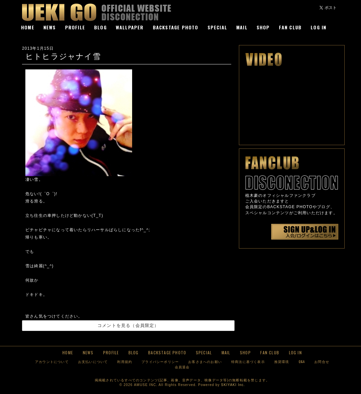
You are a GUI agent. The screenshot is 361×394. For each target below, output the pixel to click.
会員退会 (182, 366)
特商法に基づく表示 (248, 361)
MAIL (242, 27)
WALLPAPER (130, 27)
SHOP (263, 27)
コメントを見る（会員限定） (128, 325)
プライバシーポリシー (160, 361)
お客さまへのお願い (205, 361)
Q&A (302, 361)
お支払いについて (93, 361)
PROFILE (75, 27)
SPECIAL (217, 27)
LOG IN (318, 27)
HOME (27, 27)
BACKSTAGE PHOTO (176, 27)
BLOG (100, 27)
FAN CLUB (290, 27)
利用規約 (124, 361)
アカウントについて (52, 361)
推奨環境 (281, 361)
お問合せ (321, 361)
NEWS (49, 27)
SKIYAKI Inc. (233, 385)
